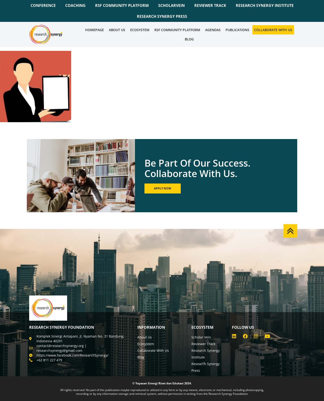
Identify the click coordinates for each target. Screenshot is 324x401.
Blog (189, 39)
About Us (117, 30)
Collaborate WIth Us (273, 30)
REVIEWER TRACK (210, 5)
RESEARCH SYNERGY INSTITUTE (265, 5)
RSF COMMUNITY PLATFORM (122, 5)
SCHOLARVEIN (171, 5)
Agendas (213, 30)
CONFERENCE (43, 5)
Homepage (94, 30)
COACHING (75, 5)
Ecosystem (139, 30)
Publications (237, 30)
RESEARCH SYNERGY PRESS (162, 16)
